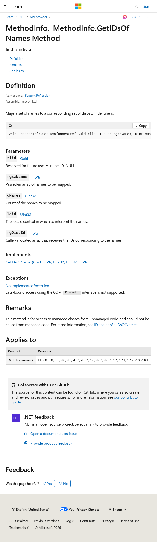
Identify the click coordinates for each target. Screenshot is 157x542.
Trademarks (17, 527)
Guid (24, 158)
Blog (68, 520)
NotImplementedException (27, 285)
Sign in (148, 6)
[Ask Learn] (125, 17)
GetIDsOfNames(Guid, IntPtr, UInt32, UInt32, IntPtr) (47, 261)
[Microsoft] (78, 6)
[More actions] (147, 17)
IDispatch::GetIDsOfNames (115, 324)
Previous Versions (46, 520)
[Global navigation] (4, 6)
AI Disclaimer (18, 520)
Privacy (106, 520)
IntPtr (35, 177)
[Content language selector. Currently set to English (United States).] (30, 509)
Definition (16, 58)
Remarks (15, 64)
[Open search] (136, 6)
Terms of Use (130, 520)
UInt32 (30, 195)
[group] (78, 134)
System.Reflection (37, 95)
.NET (22, 17)
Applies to (16, 70)
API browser (38, 17)
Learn (10, 17)
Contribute (88, 520)
